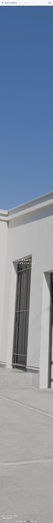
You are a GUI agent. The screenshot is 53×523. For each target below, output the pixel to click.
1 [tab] (17, 521)
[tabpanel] (26, 261)
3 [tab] (25, 521)
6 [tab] (36, 521)
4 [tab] (28, 521)
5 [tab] (32, 521)
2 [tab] (21, 521)
